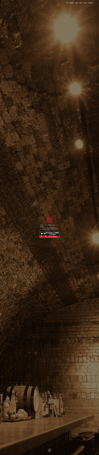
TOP (67, 3)
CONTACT (91, 3)
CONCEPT (71, 3)
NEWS (81, 3)
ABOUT (85, 3)
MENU (76, 3)
